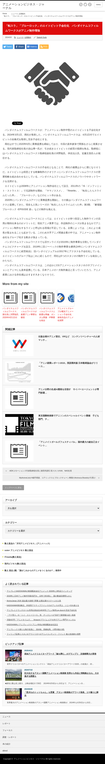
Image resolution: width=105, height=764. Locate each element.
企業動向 (22, 14)
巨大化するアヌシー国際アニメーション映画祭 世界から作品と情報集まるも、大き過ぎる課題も (61, 675)
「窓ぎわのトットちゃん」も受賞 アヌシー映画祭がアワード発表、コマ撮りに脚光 (61, 694)
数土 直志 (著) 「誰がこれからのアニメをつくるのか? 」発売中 (32, 570)
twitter (85, 4)
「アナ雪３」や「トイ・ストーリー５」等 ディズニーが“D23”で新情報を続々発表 (41, 615)
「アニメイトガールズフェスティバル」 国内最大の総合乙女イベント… (69, 444)
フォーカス (7, 730)
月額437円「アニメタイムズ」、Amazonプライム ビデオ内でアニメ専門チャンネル (41, 620)
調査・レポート (9, 737)
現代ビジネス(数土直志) (15, 564)
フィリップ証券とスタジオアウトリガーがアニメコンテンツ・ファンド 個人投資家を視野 (43, 634)
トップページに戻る (13, 488)
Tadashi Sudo (42, 37)
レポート (6, 723)
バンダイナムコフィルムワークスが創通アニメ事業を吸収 (29, 313)
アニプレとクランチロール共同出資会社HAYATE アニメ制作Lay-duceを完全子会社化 (42, 610)
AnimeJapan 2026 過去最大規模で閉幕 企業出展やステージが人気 (34, 601)
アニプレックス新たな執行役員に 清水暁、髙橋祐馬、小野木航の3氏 (35, 629)
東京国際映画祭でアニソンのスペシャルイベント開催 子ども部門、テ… (68, 417)
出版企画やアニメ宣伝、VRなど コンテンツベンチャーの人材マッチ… (69, 338)
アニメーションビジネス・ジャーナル (23, 6)
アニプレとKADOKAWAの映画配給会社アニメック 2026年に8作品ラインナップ (39, 591)
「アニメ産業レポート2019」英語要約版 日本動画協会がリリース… (68, 365)
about (5, 751)
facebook (90, 4)
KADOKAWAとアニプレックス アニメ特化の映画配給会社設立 (32, 625)
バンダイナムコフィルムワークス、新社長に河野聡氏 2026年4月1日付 (10, 313)
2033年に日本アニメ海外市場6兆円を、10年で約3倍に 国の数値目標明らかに (39, 596)
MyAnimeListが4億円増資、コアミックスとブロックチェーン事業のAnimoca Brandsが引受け (57, 478)
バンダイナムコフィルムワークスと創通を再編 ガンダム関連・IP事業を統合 (47, 314)
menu (98, 4)
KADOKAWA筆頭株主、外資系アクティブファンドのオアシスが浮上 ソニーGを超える (43, 605)
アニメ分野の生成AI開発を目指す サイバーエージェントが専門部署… (68, 391)
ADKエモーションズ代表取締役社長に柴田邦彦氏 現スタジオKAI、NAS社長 (41, 471)
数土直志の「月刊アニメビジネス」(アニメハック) (27, 543)
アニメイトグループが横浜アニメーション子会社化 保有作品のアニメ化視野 (66, 314)
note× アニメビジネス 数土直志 (18, 550)
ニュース (14, 14)
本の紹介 (6, 744)
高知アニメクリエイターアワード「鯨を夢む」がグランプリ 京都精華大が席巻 (60, 654)
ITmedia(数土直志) (12, 557)
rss (81, 4)
